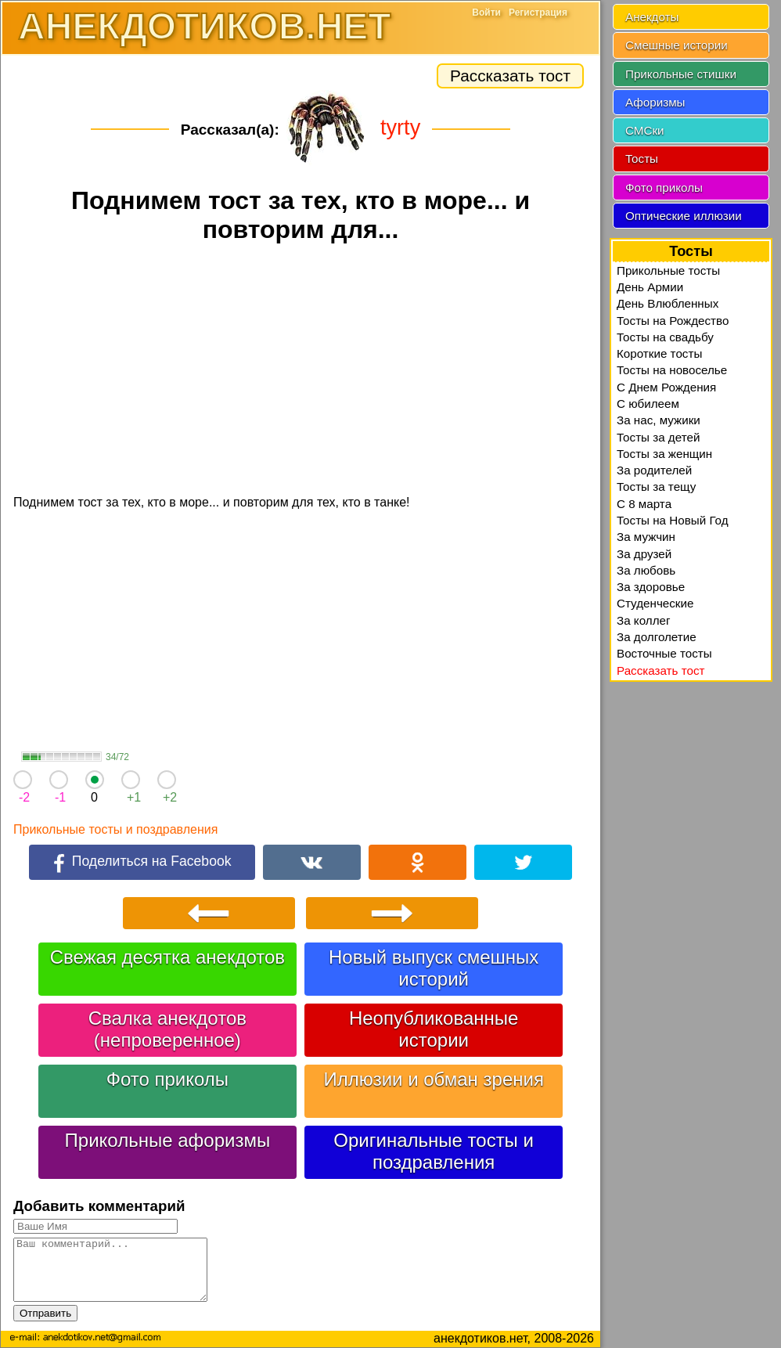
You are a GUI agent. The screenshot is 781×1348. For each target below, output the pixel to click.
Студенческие (655, 603)
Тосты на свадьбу (665, 337)
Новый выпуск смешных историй (433, 967)
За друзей (644, 553)
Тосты (641, 158)
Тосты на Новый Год (673, 520)
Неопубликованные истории (433, 1029)
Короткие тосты (659, 353)
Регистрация (538, 12)
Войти (486, 12)
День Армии (650, 287)
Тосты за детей (658, 437)
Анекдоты (651, 16)
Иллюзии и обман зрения (433, 1079)
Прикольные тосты (668, 270)
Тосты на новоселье (672, 370)
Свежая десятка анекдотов (167, 957)
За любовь (646, 570)
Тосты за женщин (664, 453)
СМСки (644, 130)
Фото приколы (167, 1079)
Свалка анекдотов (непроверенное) (167, 1029)
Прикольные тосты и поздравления (115, 829)
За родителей (654, 470)
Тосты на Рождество (673, 320)
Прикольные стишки (680, 74)
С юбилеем (648, 403)
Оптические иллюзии (683, 215)
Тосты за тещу (656, 486)
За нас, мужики (658, 420)
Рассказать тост (510, 76)
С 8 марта (644, 503)
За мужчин (646, 536)
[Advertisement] (300, 371)
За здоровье (651, 586)
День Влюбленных (667, 303)
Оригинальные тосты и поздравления (433, 1151)
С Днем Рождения (666, 387)
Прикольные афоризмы (168, 1140)
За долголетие (656, 636)
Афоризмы (655, 102)
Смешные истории (676, 45)
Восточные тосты (664, 653)
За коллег (643, 620)
